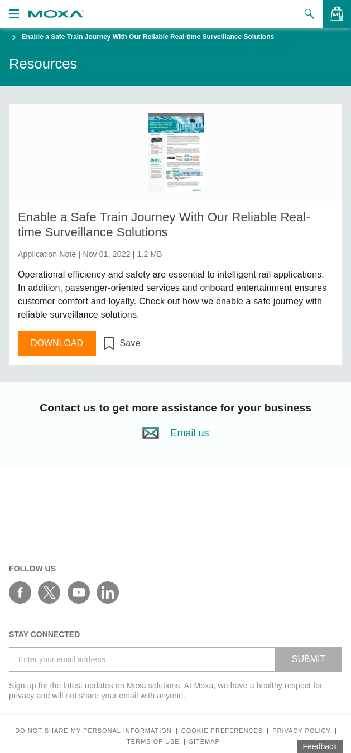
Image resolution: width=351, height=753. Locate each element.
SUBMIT (308, 659)
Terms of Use (153, 742)
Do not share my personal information (93, 731)
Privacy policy (301, 731)
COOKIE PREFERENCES (222, 731)
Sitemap (204, 742)
